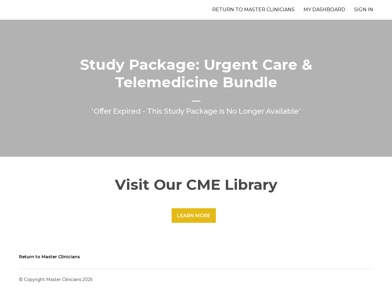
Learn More (193, 216)
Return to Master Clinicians (253, 9)
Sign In (363, 9)
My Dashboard (324, 9)
